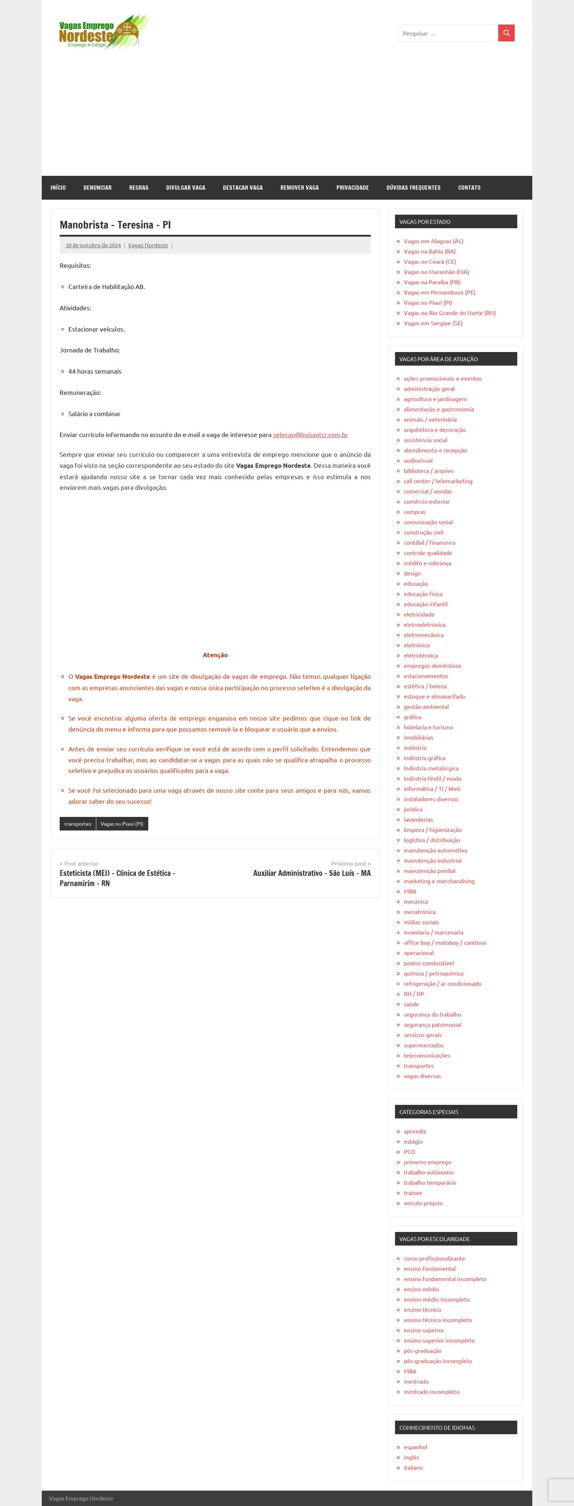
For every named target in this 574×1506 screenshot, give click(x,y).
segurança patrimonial (432, 1024)
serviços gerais (423, 1034)
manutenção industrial (433, 860)
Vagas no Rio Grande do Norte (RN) (450, 312)
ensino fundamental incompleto (445, 1278)
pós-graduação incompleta (438, 1360)
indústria (415, 747)
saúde (411, 1003)
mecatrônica (420, 911)
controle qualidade (428, 552)
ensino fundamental (430, 1268)
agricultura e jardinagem (435, 398)
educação (416, 583)
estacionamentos (426, 675)
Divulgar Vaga (185, 188)
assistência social (425, 439)
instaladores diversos (431, 798)
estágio (413, 1141)
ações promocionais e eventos (443, 378)
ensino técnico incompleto (438, 1319)
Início (58, 188)
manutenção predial (429, 870)
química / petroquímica (433, 973)
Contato (469, 188)
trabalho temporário (430, 1182)
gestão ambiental (426, 706)
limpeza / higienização (433, 829)
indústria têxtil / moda (432, 778)
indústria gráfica (425, 757)
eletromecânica (424, 634)
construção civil (423, 532)
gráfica (412, 716)
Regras (139, 188)
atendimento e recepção (435, 450)
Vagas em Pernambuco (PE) (440, 292)
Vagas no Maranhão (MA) (436, 271)
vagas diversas (422, 1075)
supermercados (424, 1044)
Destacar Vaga (243, 188)
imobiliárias (418, 737)
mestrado (416, 1381)
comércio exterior (427, 501)
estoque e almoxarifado (434, 696)
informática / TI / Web (432, 788)
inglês (411, 1457)
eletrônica (417, 644)
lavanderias (418, 819)
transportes (79, 823)
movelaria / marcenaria (433, 932)
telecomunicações (427, 1055)
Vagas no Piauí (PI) (127, 823)
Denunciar (97, 188)
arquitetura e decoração (435, 429)
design (412, 573)
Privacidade (352, 188)
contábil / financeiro (429, 542)
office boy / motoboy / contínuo (445, 942)
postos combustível (429, 962)
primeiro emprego (427, 1161)
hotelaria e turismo (428, 726)
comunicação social (428, 521)
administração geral (429, 388)
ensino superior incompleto (439, 1340)
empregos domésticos (432, 665)
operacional (419, 952)
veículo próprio (423, 1202)
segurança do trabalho (432, 1014)
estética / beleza (425, 685)
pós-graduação (422, 1350)
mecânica (416, 901)
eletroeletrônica (425, 624)
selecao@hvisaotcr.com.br (310, 434)
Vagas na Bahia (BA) (430, 251)
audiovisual (418, 460)
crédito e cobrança (427, 562)
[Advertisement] (287, 121)
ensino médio (421, 1288)
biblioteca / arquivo (429, 470)
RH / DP (414, 993)
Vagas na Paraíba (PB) (432, 281)
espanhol (415, 1446)
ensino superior (424, 1329)
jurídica (413, 809)
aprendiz (415, 1131)
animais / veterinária (430, 419)
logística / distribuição (432, 839)
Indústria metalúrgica (431, 767)
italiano (413, 1467)
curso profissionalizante (434, 1258)
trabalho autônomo (429, 1172)
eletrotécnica (421, 655)
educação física (423, 593)
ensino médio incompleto (437, 1299)
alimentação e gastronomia (439, 408)
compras (415, 511)
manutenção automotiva (435, 850)
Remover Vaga (299, 188)
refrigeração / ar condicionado (442, 983)
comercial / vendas (428, 491)
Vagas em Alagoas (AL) (433, 240)
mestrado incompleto (431, 1391)
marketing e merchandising (439, 880)
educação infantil (426, 603)
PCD (409, 1151)
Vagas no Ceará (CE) (430, 261)
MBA (410, 891)
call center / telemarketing (438, 480)
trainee (413, 1192)
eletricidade (419, 614)
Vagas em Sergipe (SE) (433, 322)
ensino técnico (422, 1309)
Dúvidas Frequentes (414, 188)
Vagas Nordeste (148, 244)
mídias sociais (421, 921)
